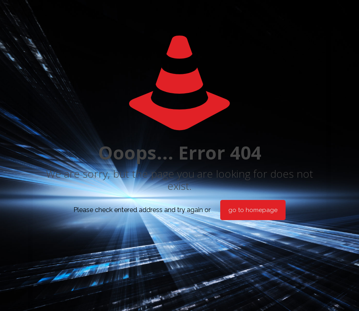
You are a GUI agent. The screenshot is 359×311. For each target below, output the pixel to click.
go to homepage (253, 210)
